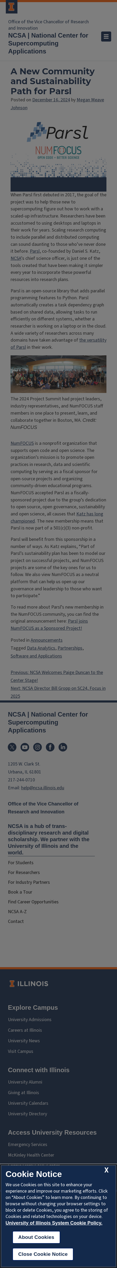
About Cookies (36, 1237)
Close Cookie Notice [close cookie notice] (43, 1254)
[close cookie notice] (106, 1170)
